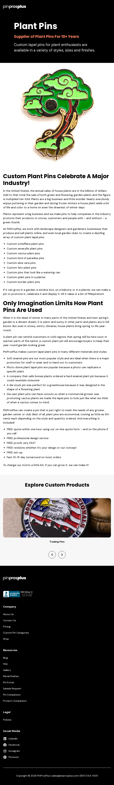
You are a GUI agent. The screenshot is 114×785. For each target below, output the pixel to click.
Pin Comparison (12, 694)
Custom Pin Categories (16, 632)
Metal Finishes (11, 676)
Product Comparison (15, 700)
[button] (109, 6)
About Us (8, 614)
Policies (7, 719)
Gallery (7, 670)
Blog (5, 657)
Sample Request (12, 688)
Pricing (6, 626)
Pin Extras (8, 682)
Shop (6, 638)
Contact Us (9, 620)
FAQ (5, 664)
